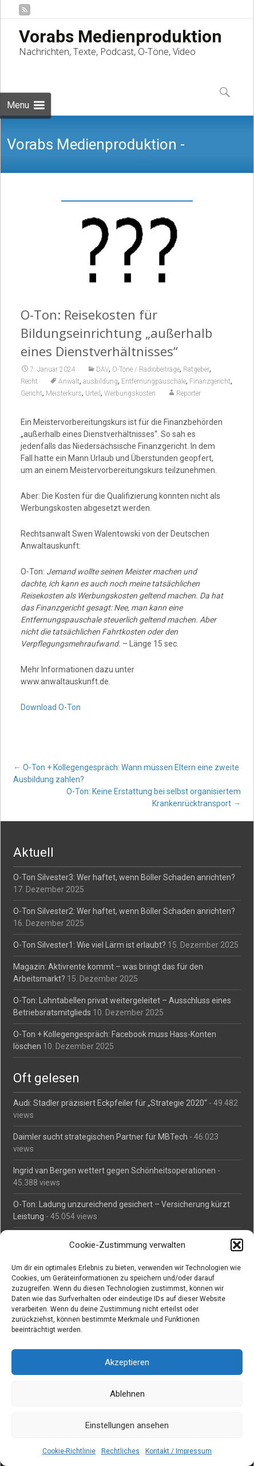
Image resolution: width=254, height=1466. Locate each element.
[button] (237, 1245)
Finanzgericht (210, 381)
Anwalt (69, 381)
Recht (29, 381)
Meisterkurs (64, 393)
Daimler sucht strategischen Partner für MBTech (100, 1136)
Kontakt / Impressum (178, 1451)
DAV (102, 369)
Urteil (93, 393)
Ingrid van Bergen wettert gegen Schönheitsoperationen (114, 1170)
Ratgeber (196, 369)
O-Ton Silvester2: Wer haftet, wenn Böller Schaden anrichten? (124, 911)
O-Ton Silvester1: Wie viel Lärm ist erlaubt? (89, 944)
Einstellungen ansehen (127, 1425)
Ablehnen (127, 1394)
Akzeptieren (127, 1362)
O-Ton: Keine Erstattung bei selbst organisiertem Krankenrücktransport (153, 797)
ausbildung (100, 381)
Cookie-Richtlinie (69, 1451)
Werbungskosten (130, 393)
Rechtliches (120, 1451)
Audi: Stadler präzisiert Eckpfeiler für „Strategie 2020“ (110, 1103)
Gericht (31, 393)
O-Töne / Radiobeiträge (146, 369)
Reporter (188, 393)
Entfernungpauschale (153, 381)
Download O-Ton (51, 707)
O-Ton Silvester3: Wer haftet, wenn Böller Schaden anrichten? (124, 877)
